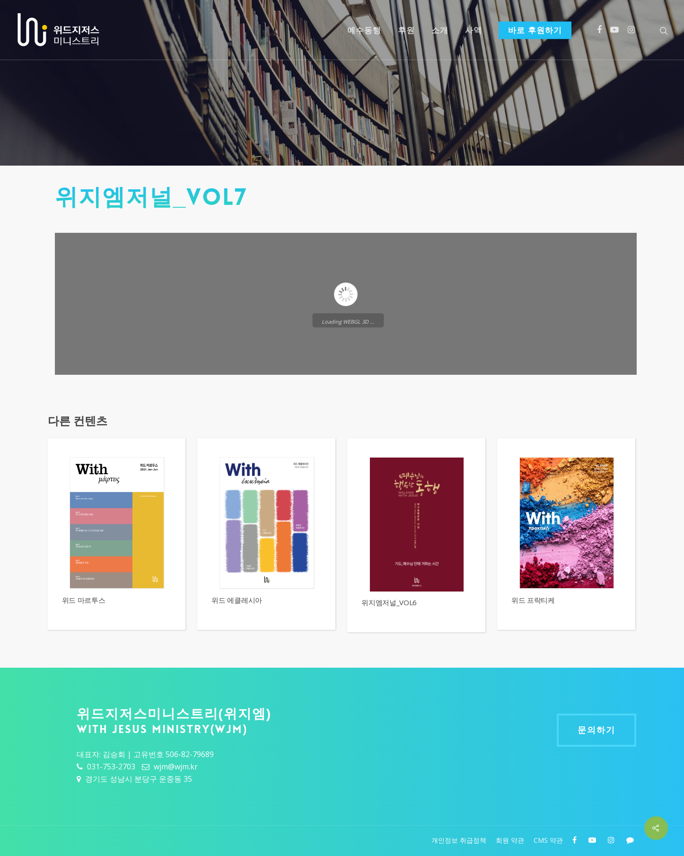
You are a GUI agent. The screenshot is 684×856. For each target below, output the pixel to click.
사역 (473, 30)
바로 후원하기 (535, 30)
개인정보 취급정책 (458, 840)
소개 (439, 30)
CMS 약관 (548, 840)
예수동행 (364, 30)
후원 (406, 30)
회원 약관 (510, 840)
